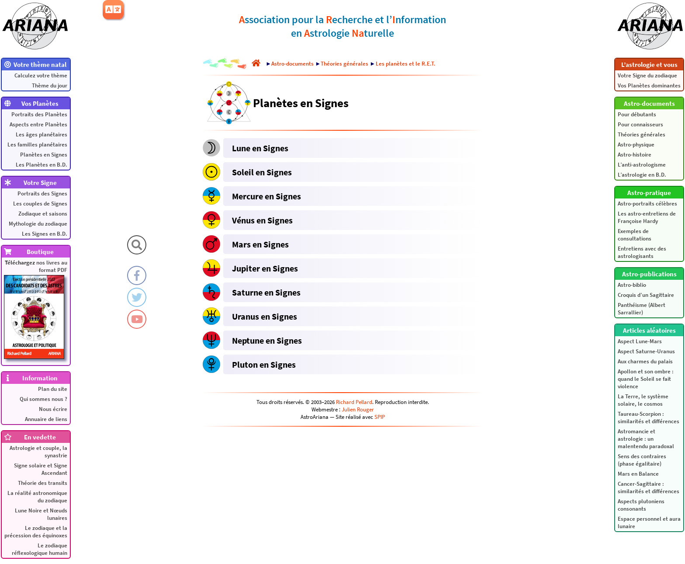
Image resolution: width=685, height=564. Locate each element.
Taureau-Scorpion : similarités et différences (648, 417)
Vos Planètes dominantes (649, 85)
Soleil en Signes (262, 172)
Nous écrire (53, 409)
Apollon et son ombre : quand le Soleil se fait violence (646, 379)
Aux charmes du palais (645, 361)
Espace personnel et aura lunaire (649, 522)
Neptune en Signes (267, 340)
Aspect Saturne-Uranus (646, 351)
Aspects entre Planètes (38, 124)
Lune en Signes (260, 148)
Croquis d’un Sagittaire (646, 295)
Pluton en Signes (264, 364)
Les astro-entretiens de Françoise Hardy (647, 217)
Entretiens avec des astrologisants (642, 252)
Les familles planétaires (37, 144)
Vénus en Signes (262, 220)
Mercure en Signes (266, 196)
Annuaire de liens (46, 419)
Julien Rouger (358, 409)
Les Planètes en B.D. (41, 164)
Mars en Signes (260, 244)
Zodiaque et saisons (42, 213)
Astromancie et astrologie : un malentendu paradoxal (646, 439)
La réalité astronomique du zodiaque (37, 496)
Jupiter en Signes (265, 268)
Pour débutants (637, 114)
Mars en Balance (638, 473)
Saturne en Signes (266, 292)
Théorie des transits (42, 483)
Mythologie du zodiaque (38, 223)
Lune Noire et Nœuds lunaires (41, 514)
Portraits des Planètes (39, 114)
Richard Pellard (354, 402)
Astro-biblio (632, 285)
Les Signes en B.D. (44, 233)
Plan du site (52, 389)
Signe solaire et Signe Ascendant (40, 469)
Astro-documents (292, 63)
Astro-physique (636, 144)
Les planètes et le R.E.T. (406, 63)
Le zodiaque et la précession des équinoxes (35, 531)
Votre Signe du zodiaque (647, 75)
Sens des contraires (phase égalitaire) (642, 460)
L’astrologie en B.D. (642, 174)
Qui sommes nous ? (43, 399)
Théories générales (641, 134)
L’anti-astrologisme (642, 164)
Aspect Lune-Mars (640, 341)
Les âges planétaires (41, 134)
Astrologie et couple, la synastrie (38, 451)
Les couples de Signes (40, 203)
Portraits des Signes (42, 193)
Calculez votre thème (40, 75)
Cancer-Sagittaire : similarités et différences (648, 487)
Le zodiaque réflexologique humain (39, 549)
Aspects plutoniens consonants (641, 505)
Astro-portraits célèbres (647, 203)
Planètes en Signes (43, 154)
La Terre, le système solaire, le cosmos (643, 400)
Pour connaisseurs (640, 124)
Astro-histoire (634, 154)
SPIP (379, 417)
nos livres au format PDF (35, 309)
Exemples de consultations (634, 234)
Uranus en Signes (264, 316)
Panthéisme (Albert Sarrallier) (641, 308)
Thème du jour (49, 85)
